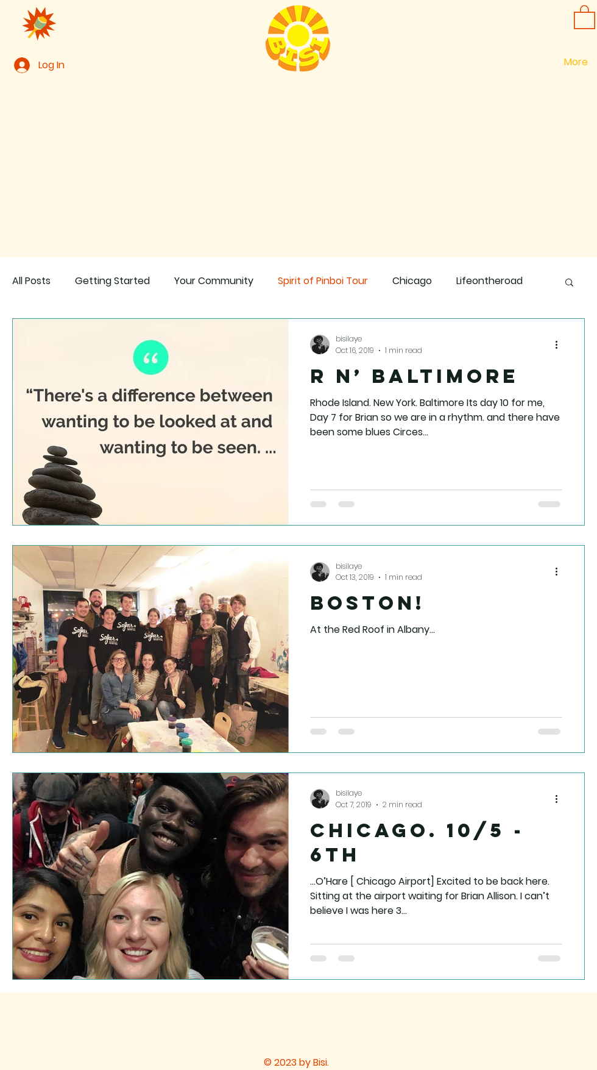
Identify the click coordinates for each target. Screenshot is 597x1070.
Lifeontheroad (489, 281)
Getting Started (112, 281)
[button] (584, 16)
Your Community (213, 281)
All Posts (31, 281)
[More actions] (560, 344)
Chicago (412, 281)
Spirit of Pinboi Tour (323, 281)
